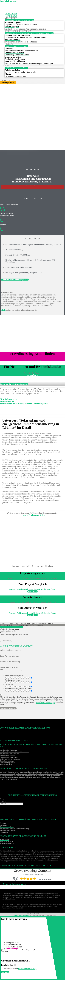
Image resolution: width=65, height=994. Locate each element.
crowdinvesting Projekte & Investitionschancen (14, 752)
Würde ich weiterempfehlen (14, 676)
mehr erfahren (32, 375)
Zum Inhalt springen (8, 1)
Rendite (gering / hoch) (12, 681)
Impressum (3, 826)
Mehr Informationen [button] (8, 399)
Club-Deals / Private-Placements (10, 760)
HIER (3, 310)
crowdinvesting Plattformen (8, 751)
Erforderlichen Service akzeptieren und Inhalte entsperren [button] (24, 403)
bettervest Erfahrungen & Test (32, 515)
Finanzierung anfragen (7, 761)
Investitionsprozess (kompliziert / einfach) (19, 689)
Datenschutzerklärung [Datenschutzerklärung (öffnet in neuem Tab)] (27, 969)
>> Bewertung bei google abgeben (14, 885)
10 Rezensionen (45, 880)
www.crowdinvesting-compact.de (19, 916)
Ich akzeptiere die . (20, 969)
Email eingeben (7, 966)
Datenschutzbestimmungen (45, 703)
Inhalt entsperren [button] (7, 401)
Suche (2, 800)
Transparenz (9, 685)
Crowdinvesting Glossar (7, 763)
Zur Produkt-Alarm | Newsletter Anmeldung (25, 729)
